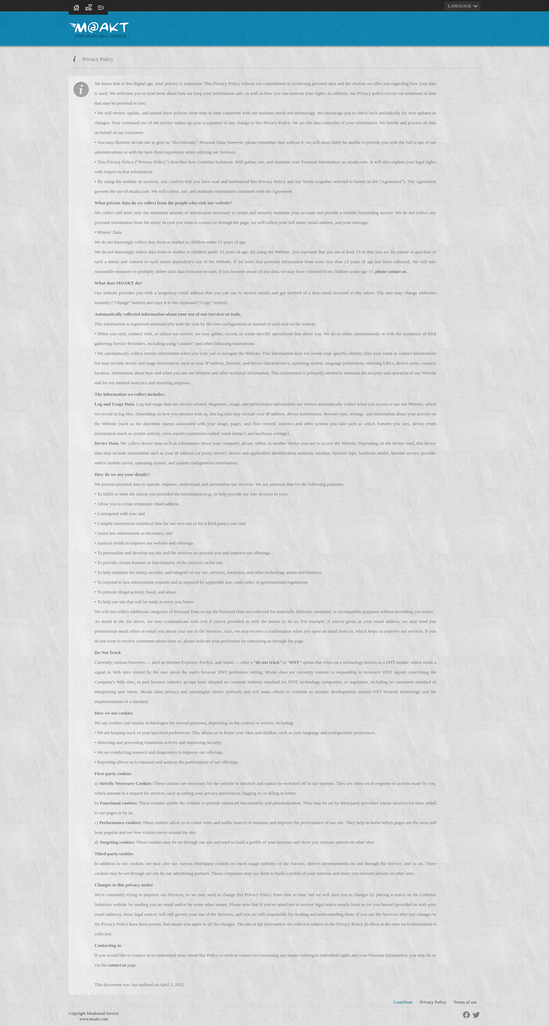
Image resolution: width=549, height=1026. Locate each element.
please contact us (390, 271)
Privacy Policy (433, 1002)
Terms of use (465, 1002)
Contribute (403, 1002)
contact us (117, 965)
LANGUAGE (464, 5)
